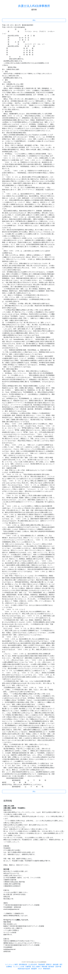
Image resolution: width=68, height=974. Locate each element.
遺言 (61, 964)
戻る (34, 20)
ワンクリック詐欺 (18, 966)
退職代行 (49, 964)
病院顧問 (34, 969)
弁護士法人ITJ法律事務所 (34, 6)
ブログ (40, 969)
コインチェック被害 (11, 964)
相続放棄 (55, 964)
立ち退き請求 (32, 964)
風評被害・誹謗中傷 (54, 966)
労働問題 (28, 966)
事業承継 (44, 966)
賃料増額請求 (23, 964)
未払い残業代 (36, 966)
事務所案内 (46, 969)
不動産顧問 (41, 964)
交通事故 (9, 966)
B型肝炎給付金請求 (24, 969)
